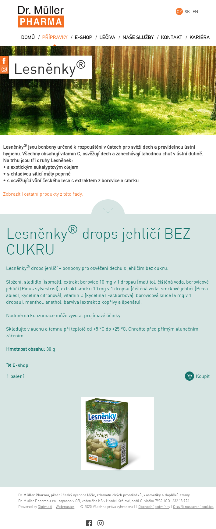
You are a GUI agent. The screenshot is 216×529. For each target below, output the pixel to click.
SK (187, 11)
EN (195, 11)
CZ (179, 11)
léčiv (91, 495)
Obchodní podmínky (154, 507)
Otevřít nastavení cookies (193, 507)
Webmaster (65, 507)
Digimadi (45, 507)
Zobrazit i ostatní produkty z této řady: (43, 194)
